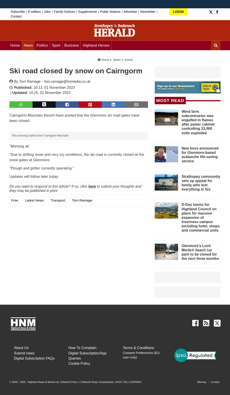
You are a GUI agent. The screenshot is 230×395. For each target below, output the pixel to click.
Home (15, 45)
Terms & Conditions (138, 348)
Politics (42, 45)
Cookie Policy (79, 363)
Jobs (47, 11)
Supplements (87, 11)
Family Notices (64, 11)
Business (71, 45)
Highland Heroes (96, 45)
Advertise (130, 11)
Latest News (34, 200)
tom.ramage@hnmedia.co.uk (67, 81)
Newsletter (147, 11)
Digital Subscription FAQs (34, 358)
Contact (16, 16)
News (28, 45)
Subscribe (18, 11)
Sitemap (201, 382)
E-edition (34, 11)
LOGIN (178, 11)
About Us (21, 348)
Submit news (24, 353)
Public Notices (110, 11)
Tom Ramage (29, 81)
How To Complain (83, 348)
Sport (56, 45)
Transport (58, 200)
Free (14, 200)
